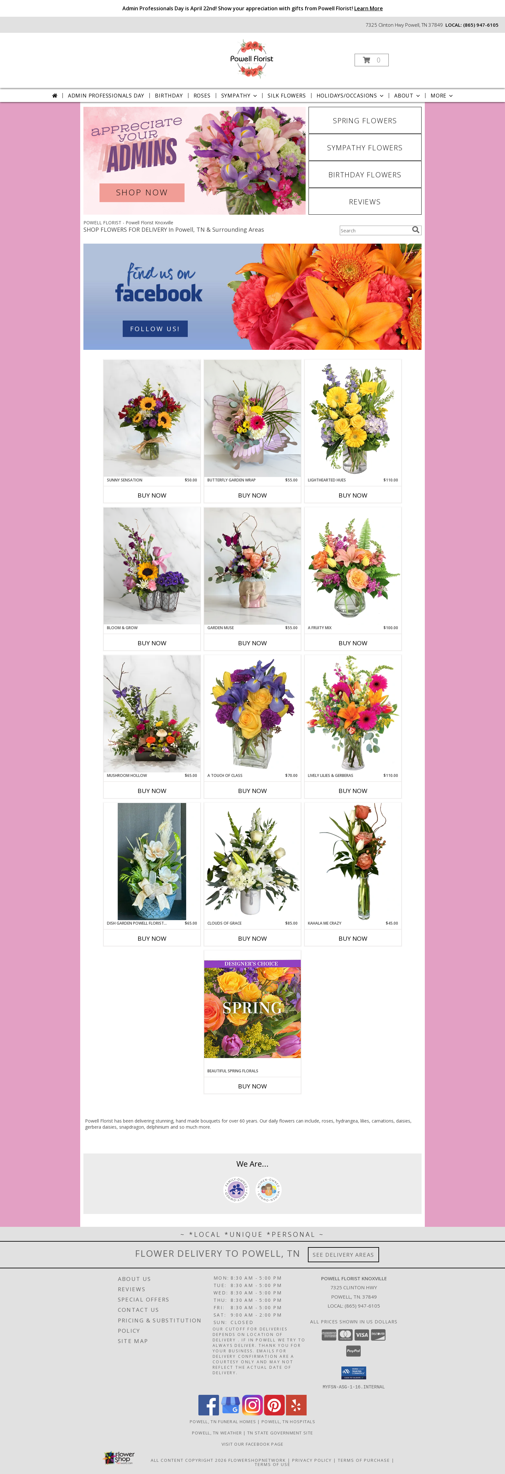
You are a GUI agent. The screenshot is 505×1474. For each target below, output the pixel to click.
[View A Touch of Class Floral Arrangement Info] (252, 713)
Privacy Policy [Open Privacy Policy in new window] (312, 1460)
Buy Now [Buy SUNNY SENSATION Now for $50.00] (152, 495)
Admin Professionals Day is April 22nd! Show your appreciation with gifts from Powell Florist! (252, 8)
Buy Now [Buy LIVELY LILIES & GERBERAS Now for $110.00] (352, 791)
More (442, 95)
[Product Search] (374, 230)
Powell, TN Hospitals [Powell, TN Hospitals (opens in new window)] (288, 1421)
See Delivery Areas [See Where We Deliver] (343, 1254)
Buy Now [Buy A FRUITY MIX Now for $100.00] (352, 643)
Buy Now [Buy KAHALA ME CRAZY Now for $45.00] (352, 938)
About (407, 95)
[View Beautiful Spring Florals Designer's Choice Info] (252, 1009)
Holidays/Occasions (351, 95)
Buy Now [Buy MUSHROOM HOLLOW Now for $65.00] (152, 791)
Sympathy (239, 95)
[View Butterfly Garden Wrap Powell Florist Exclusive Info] (252, 418)
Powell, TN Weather (217, 1432)
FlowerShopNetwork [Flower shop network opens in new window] (257, 1460)
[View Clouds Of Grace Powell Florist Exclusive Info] (252, 861)
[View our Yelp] (296, 1413)
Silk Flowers (287, 95)
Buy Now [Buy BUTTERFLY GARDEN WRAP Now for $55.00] (252, 495)
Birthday (169, 95)
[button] (372, 60)
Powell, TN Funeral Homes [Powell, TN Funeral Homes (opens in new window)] (223, 1421)
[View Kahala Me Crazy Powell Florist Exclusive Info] (353, 861)
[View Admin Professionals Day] (194, 161)
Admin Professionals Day (106, 95)
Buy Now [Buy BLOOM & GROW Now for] (152, 643)
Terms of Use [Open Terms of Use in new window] (273, 1464)
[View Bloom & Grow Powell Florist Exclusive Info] (152, 566)
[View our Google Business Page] (230, 1413)
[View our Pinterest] (274, 1413)
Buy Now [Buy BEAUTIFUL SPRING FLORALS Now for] (252, 1086)
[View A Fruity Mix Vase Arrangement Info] (353, 566)
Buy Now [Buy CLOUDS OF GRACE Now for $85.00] (252, 938)
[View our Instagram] (252, 1413)
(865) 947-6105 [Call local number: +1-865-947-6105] (481, 25)
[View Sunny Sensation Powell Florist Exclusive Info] (152, 418)
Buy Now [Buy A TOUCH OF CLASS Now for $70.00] (252, 791)
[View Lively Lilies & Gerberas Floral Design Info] (353, 713)
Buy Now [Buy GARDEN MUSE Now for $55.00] (252, 643)
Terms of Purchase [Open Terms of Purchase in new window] (364, 1460)
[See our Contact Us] (252, 297)
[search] (415, 230)
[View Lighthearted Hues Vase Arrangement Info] (353, 418)
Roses (202, 95)
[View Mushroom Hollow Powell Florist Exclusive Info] (152, 713)
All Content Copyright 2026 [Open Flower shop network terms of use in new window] (189, 1460)
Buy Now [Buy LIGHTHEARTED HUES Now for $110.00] (352, 495)
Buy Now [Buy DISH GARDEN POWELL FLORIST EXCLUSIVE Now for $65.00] (152, 938)
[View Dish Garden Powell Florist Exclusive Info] (152, 861)
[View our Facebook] (208, 1413)
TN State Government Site (280, 1432)
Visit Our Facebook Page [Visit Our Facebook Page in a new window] (253, 1444)
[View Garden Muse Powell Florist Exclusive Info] (252, 566)
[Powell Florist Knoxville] (252, 58)
